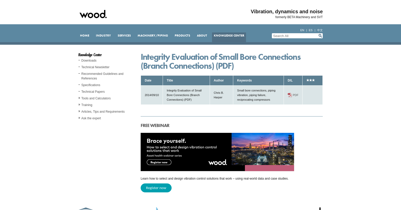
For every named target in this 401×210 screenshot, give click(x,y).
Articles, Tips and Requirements (103, 111)
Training (86, 105)
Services (124, 35)
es (311, 30)
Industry (103, 35)
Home (84, 35)
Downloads (88, 60)
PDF (295, 95)
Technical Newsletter (95, 67)
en (302, 30)
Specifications (90, 85)
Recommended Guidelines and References (102, 76)
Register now (156, 187)
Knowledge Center (229, 35)
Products (182, 35)
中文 (320, 30)
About (202, 35)
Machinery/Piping (153, 35)
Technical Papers (93, 92)
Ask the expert (91, 118)
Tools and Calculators (96, 98)
